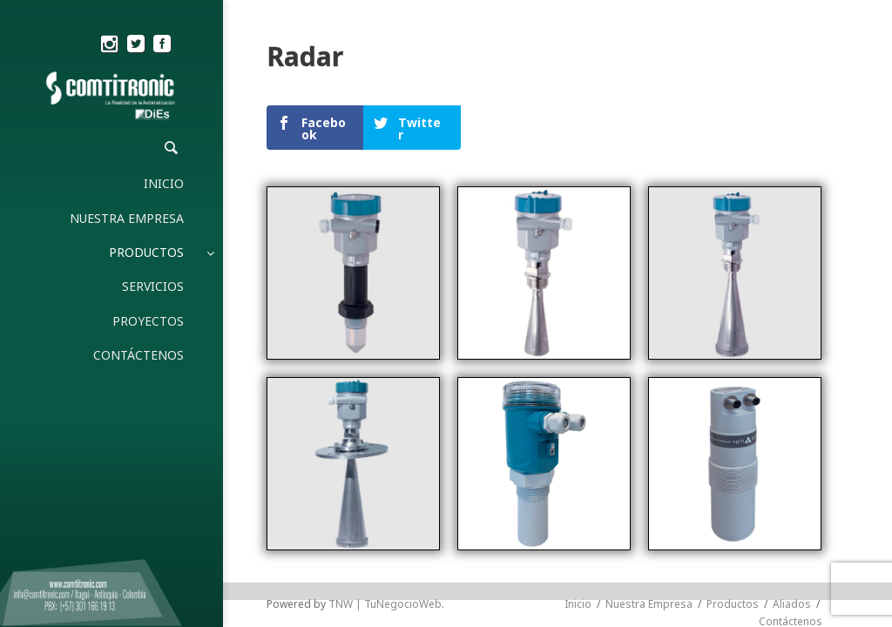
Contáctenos (790, 364)
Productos (732, 347)
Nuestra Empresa (649, 347)
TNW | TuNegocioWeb (385, 347)
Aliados (792, 347)
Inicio (577, 347)
